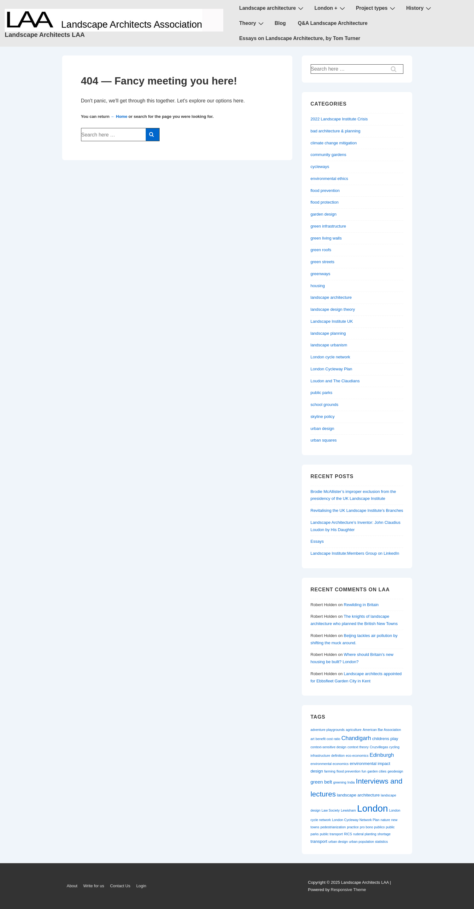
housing (318, 285)
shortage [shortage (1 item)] (383, 834)
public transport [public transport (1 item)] (331, 834)
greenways (321, 273)
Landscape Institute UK (332, 321)
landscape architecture (331, 297)
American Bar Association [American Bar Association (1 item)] (382, 730)
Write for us (93, 885)
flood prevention (325, 190)
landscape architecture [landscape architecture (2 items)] (358, 795)
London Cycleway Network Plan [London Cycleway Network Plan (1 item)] (355, 820)
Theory (252, 23)
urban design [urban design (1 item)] (338, 841)
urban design (322, 428)
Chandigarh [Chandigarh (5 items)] (356, 738)
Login (141, 885)
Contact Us (120, 885)
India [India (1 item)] (351, 782)
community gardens (328, 154)
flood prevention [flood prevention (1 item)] (348, 771)
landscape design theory (333, 309)
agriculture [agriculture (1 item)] (354, 730)
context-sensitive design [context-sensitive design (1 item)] (329, 747)
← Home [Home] (119, 116)
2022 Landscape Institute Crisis (339, 119)
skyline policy (323, 416)
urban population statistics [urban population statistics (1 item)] (368, 841)
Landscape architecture (272, 8)
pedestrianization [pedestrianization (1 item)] (333, 827)
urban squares (324, 440)
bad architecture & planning (335, 131)
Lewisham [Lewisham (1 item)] (348, 810)
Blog (280, 23)
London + (330, 8)
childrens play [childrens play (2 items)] (385, 738)
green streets (323, 261)
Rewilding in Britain (361, 604)
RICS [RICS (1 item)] (348, 834)
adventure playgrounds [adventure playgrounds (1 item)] (328, 730)
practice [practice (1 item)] (353, 827)
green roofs (321, 249)
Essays (317, 541)
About (72, 885)
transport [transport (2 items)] (319, 841)
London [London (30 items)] (372, 808)
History (419, 8)
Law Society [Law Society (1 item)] (331, 810)
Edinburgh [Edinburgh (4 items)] (382, 755)
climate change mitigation (334, 143)
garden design (323, 214)
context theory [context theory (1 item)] (358, 747)
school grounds (324, 404)
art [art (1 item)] (312, 739)
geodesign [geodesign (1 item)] (395, 771)
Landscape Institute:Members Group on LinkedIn (355, 553)
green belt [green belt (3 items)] (321, 782)
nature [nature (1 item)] (385, 820)
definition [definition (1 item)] (338, 755)
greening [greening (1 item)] (339, 782)
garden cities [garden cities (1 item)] (376, 771)
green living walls (326, 238)
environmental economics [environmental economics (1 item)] (330, 764)
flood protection (325, 202)
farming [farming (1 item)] (330, 771)
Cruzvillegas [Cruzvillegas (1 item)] (379, 747)
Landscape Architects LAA (45, 34)
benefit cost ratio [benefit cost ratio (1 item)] (328, 739)
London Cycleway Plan (331, 369)
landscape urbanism (329, 345)
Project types (376, 8)
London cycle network (330, 357)
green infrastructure (328, 226)
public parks (321, 392)
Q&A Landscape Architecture (332, 23)
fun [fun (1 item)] (364, 771)
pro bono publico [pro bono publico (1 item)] (372, 827)
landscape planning (328, 333)
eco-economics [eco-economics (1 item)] (357, 755)
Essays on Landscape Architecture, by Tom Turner (299, 38)
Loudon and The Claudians (335, 381)
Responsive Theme (348, 889)
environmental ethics (329, 178)
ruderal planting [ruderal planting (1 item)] (364, 834)
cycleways (320, 166)
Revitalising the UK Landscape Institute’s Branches (357, 510)
